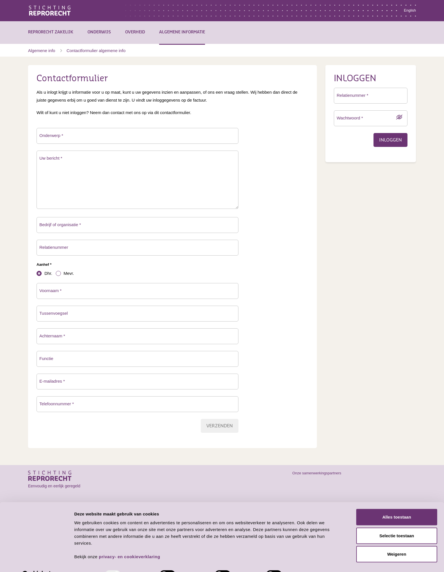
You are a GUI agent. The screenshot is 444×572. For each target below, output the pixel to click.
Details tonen (306, 560)
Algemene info (41, 50)
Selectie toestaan (396, 521)
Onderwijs (99, 32)
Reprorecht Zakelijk (50, 32)
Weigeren (396, 539)
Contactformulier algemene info (96, 50)
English (410, 10)
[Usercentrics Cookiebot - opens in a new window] (36, 561)
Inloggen (390, 140)
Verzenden (219, 426)
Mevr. (69, 273)
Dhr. (48, 273)
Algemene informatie (182, 32)
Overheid (135, 32)
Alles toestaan (396, 502)
